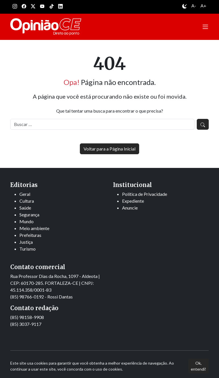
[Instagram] (14, 7)
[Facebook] (24, 7)
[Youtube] (42, 7)
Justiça (26, 242)
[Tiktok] (51, 7)
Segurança (29, 214)
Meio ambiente (34, 228)
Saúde (25, 207)
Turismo (27, 248)
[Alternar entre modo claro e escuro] (184, 7)
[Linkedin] (60, 7)
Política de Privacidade (144, 194)
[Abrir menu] (205, 26)
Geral (24, 194)
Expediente (133, 201)
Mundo (26, 221)
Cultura (26, 201)
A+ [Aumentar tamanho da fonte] (203, 5)
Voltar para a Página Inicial (109, 148)
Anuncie (130, 207)
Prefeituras (30, 235)
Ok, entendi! (198, 366)
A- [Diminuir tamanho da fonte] (193, 5)
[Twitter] (33, 7)
